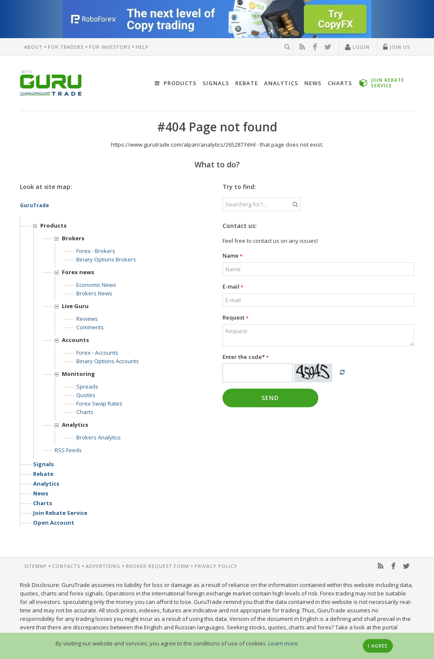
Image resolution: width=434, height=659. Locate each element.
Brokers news (94, 293)
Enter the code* (246, 357)
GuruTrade (34, 205)
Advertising (103, 566)
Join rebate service (60, 513)
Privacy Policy (216, 566)
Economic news (96, 285)
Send (270, 398)
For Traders (65, 47)
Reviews (87, 319)
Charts (340, 83)
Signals (216, 83)
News (313, 83)
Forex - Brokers (95, 251)
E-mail (233, 286)
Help (142, 47)
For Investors (109, 47)
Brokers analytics (98, 437)
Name (232, 255)
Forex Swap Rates (99, 403)
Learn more (283, 643)
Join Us (396, 47)
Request (235, 317)
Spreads (87, 386)
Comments (90, 327)
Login (357, 47)
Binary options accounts (107, 361)
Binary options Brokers (106, 259)
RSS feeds (68, 450)
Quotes (85, 395)
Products (176, 83)
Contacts (66, 566)
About (33, 47)
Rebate (246, 83)
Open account (53, 522)
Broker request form (157, 566)
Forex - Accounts (97, 352)
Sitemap (35, 566)
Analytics (281, 83)
